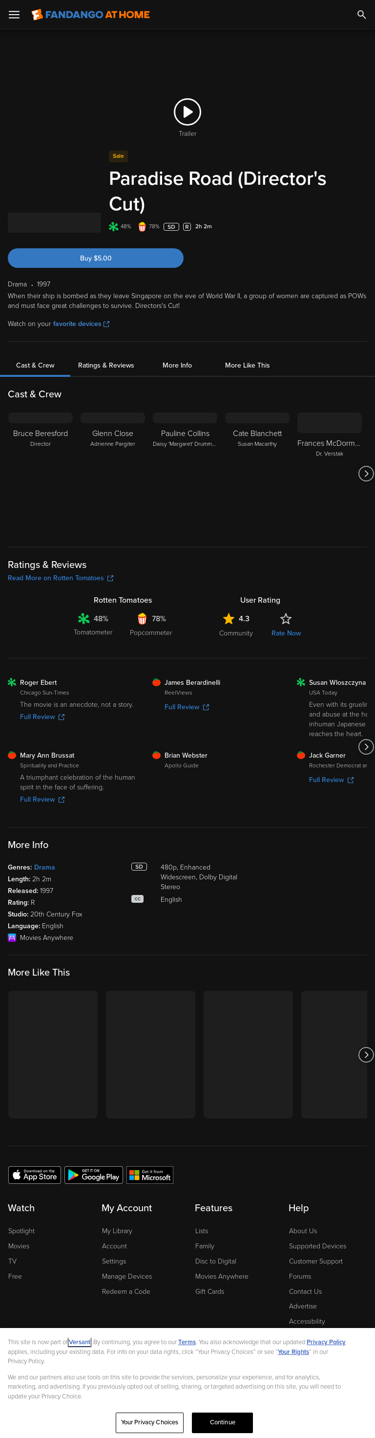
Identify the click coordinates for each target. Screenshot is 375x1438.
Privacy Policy (326, 1342)
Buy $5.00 (96, 233)
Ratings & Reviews (106, 340)
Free (15, 1251)
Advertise (303, 1281)
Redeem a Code (126, 1266)
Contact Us (305, 1266)
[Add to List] (362, 201)
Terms (187, 1342)
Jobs (296, 1311)
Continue (222, 1422)
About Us (303, 1205)
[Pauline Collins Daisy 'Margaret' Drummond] (185, 448)
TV (12, 1236)
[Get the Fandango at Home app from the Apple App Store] (35, 1149)
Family (204, 1221)
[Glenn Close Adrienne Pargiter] (113, 448)
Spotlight (21, 1205)
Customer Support (316, 1236)
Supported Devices (317, 1221)
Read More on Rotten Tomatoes (60, 552)
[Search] (361, 14)
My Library (117, 1205)
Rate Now (286, 608)
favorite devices (81, 298)
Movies (18, 1221)
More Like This (247, 340)
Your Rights (293, 1352)
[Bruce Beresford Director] (40, 448)
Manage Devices (127, 1251)
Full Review (42, 691)
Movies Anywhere (222, 1251)
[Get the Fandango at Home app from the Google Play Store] (94, 1149)
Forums (300, 1251)
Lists (201, 1205)
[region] (187, 1383)
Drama (44, 842)
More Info (177, 340)
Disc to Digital (215, 1236)
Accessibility (307, 1296)
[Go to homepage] (90, 14)
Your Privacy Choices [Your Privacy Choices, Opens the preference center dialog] (150, 1422)
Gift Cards (209, 1266)
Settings (114, 1236)
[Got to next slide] (366, 448)
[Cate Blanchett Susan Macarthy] (257, 448)
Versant (79, 1342)
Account (114, 1221)
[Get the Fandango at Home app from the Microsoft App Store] (150, 1149)
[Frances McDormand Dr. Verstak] (329, 448)
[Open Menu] (14, 14)
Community (236, 608)
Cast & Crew (35, 340)
